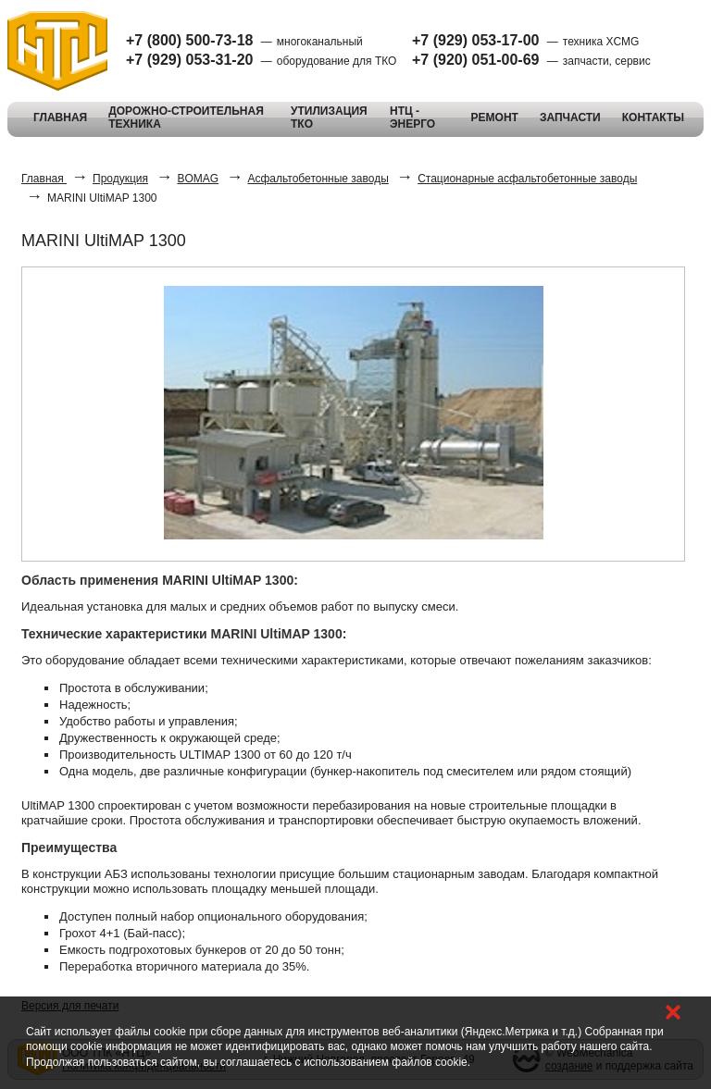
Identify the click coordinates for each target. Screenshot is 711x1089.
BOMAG (197, 178)
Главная (44, 178)
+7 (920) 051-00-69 (475, 60)
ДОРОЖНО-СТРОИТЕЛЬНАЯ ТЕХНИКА (186, 117)
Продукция (120, 178)
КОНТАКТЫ (653, 117)
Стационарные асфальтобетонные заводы (527, 178)
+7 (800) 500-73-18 (189, 40)
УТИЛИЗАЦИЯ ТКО (329, 117)
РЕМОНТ (494, 117)
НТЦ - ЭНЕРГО (412, 117)
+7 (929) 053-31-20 (189, 60)
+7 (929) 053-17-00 (475, 40)
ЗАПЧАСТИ (570, 117)
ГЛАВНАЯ (60, 117)
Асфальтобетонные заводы (317, 178)
